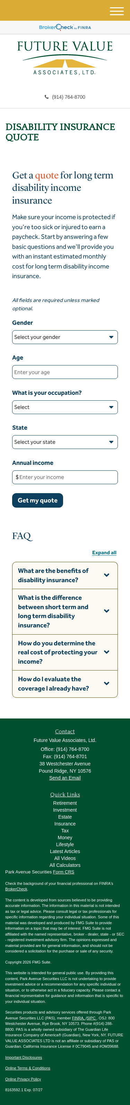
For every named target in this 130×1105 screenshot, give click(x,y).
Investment (65, 810)
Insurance (65, 824)
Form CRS (63, 871)
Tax (65, 830)
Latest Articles (65, 851)
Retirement (65, 803)
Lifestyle (65, 844)
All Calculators (65, 865)
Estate (65, 817)
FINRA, (79, 1018)
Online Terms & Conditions (27, 1068)
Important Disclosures (23, 1057)
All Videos (65, 858)
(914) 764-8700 (65, 97)
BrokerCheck (16, 889)
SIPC (92, 1018)
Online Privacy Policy (23, 1079)
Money (65, 837)
